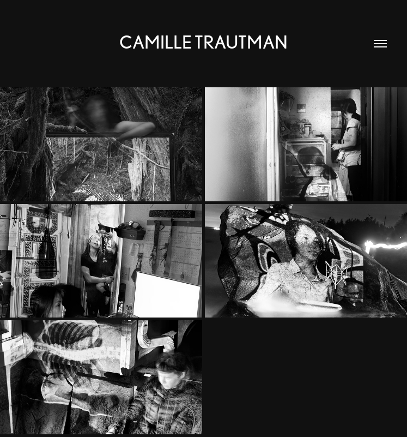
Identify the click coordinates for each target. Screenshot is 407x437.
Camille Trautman (203, 42)
